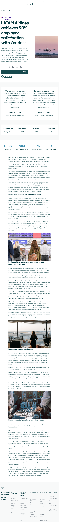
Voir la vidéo (8, 76)
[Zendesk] (2, 491)
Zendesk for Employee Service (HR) (14, 72)
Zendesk (31, 182)
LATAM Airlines (40, 157)
